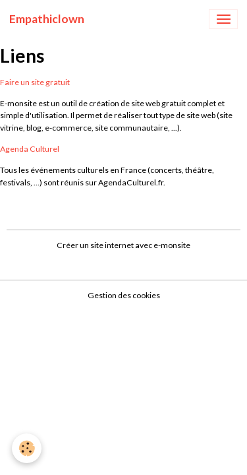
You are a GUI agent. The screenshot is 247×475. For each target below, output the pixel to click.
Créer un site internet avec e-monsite (123, 245)
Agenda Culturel (29, 149)
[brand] (46, 19)
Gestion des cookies (124, 295)
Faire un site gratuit (35, 82)
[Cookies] (26, 448)
